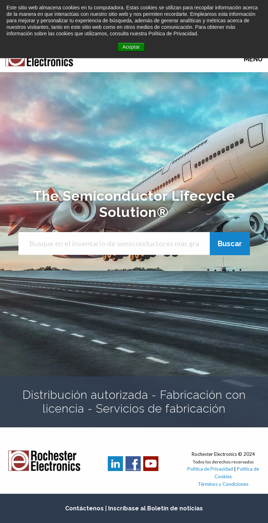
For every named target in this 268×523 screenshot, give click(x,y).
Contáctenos (84, 508)
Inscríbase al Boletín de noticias (155, 508)
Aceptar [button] (131, 47)
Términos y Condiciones (223, 484)
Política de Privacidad (210, 469)
